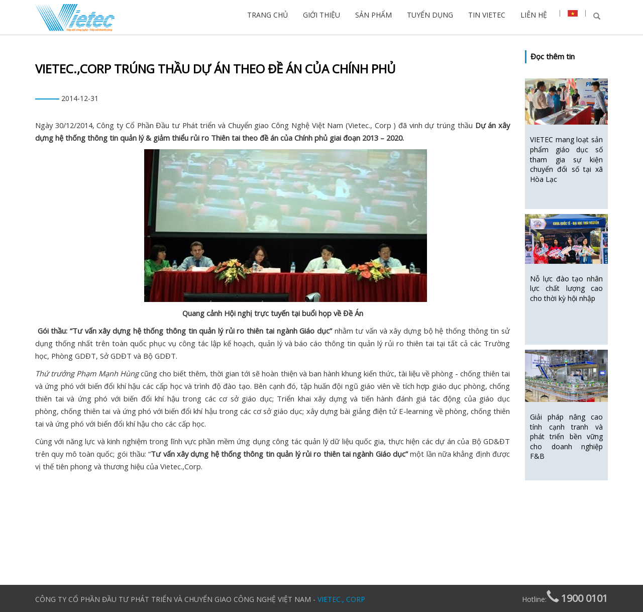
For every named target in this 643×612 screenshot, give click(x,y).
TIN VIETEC (486, 15)
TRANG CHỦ (267, 15)
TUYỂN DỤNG (430, 15)
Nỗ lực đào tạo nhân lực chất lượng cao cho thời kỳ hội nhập (566, 288)
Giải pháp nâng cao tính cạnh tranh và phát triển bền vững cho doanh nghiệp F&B (566, 436)
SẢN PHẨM (373, 15)
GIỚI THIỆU (321, 15)
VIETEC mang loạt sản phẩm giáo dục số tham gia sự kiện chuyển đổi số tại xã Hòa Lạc (566, 159)
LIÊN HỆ (533, 15)
